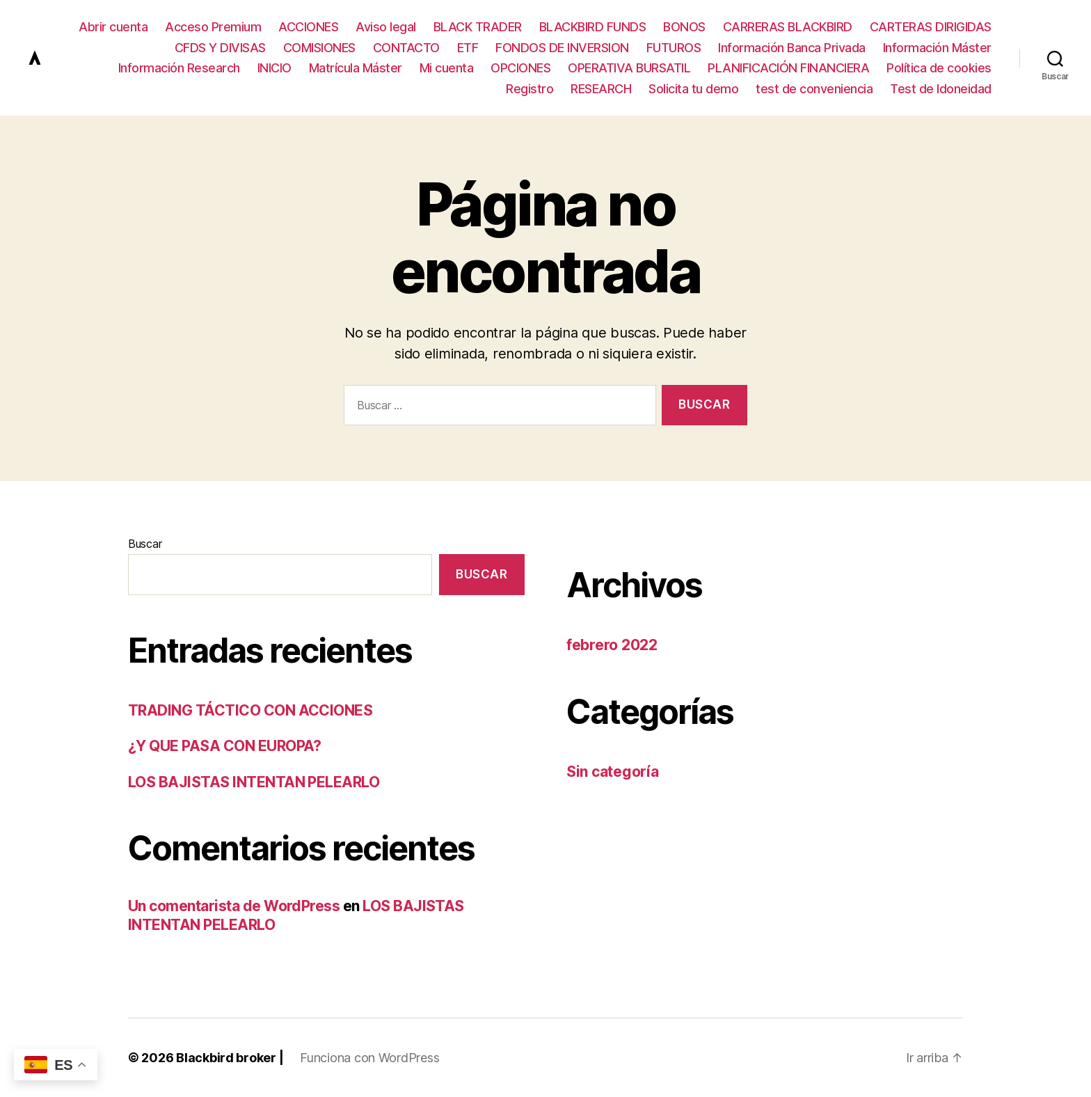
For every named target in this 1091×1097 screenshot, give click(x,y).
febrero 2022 (612, 645)
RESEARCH (601, 88)
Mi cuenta (447, 68)
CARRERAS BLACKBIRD (787, 26)
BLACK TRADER (477, 26)
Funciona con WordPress (369, 1057)
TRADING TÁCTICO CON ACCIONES (250, 710)
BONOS (684, 26)
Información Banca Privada (792, 47)
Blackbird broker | (229, 1057)
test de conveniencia (814, 88)
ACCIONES (308, 26)
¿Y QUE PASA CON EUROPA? (224, 746)
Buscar (144, 544)
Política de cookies (939, 68)
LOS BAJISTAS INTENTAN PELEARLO (253, 782)
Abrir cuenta (113, 26)
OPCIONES (520, 68)
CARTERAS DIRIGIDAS (931, 26)
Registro (529, 88)
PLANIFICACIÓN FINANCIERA (788, 68)
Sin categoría (612, 771)
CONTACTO (406, 47)
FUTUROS (673, 47)
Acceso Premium (213, 26)
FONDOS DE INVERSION (562, 47)
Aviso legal (386, 26)
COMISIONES (319, 47)
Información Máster (937, 47)
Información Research (179, 68)
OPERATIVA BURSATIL (629, 68)
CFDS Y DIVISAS (220, 47)
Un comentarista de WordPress (234, 906)
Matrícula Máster (355, 68)
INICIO (274, 68)
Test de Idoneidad (941, 88)
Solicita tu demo (693, 88)
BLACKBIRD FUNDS (592, 26)
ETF (468, 47)
